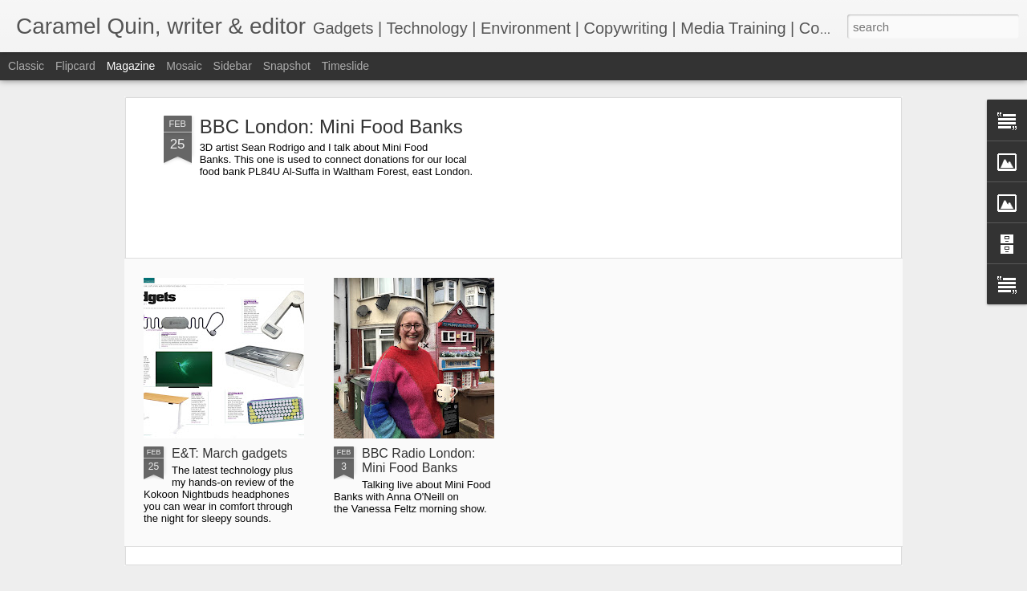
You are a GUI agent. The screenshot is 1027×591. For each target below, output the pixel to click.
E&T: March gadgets (229, 453)
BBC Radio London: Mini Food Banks (418, 460)
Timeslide (345, 65)
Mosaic (183, 65)
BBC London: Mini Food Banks (331, 126)
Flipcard (75, 65)
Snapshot (287, 65)
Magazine (131, 65)
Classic (26, 65)
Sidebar (232, 65)
